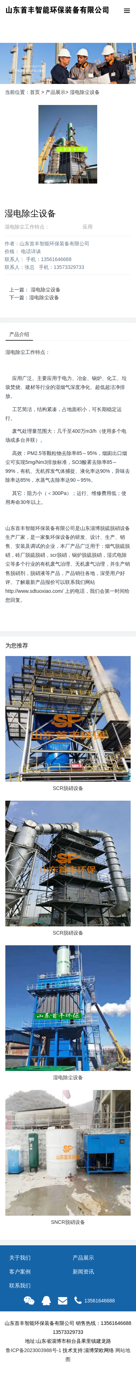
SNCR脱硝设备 (68, 1222)
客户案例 (20, 1272)
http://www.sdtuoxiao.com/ (34, 591)
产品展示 (56, 92)
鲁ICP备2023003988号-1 (33, 1350)
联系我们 (20, 1285)
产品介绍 (19, 334)
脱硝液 (37, 573)
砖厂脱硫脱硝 (30, 555)
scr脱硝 (58, 555)
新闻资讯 (83, 1272)
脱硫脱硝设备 (115, 528)
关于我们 (20, 1258)
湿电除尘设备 (85, 92)
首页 (35, 92)
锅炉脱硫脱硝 (87, 555)
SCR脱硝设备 (68, 788)
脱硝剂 (17, 573)
